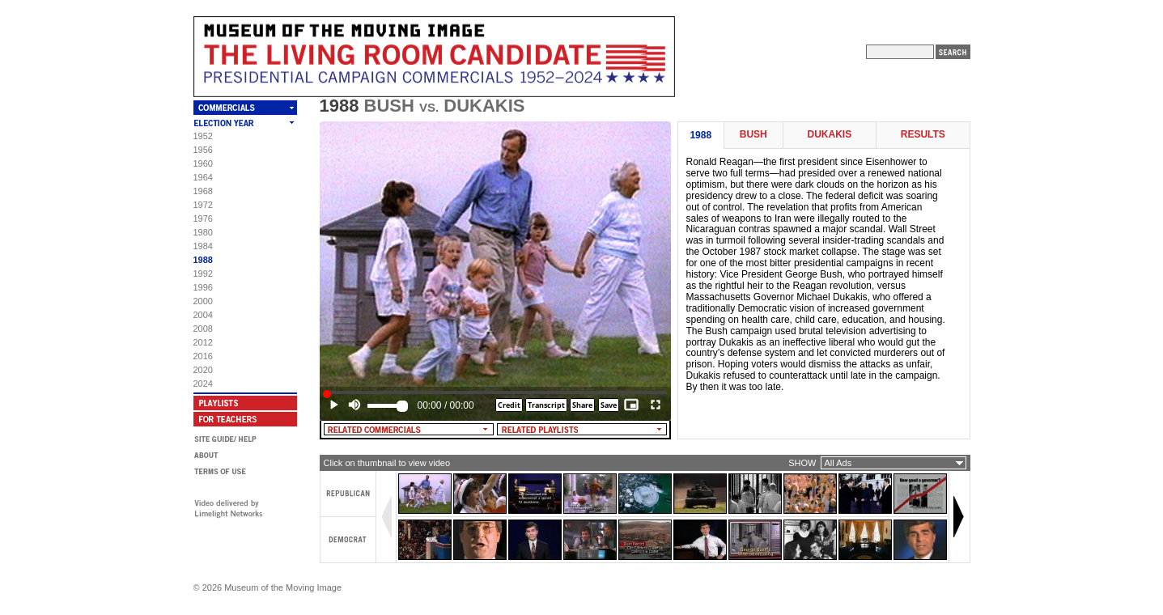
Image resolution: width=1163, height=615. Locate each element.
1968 (203, 191)
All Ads (838, 463)
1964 (203, 177)
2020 (203, 370)
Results (923, 134)
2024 (203, 383)
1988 (203, 260)
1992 (203, 273)
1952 (203, 136)
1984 (203, 246)
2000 (203, 301)
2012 (203, 342)
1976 (203, 218)
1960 (203, 163)
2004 (203, 315)
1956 (203, 150)
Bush (753, 134)
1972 (203, 205)
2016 (203, 356)
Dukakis (830, 134)
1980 (203, 232)
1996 (203, 287)
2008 (203, 328)
